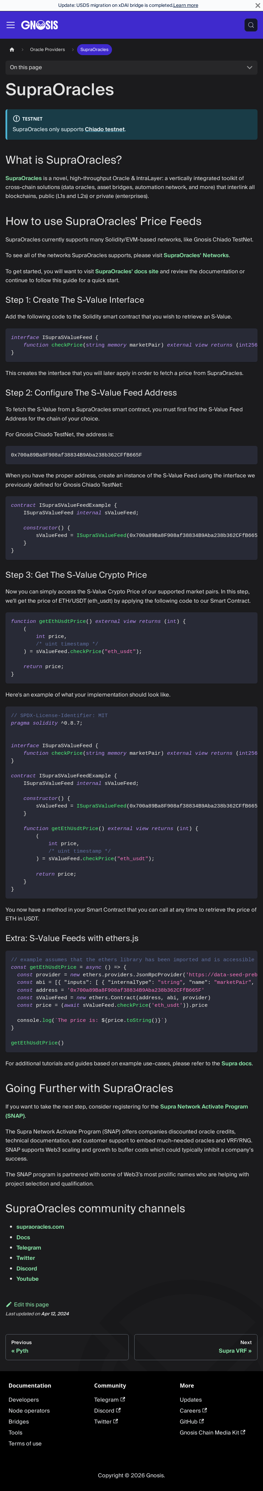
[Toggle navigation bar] (10, 25)
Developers (24, 1400)
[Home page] (11, 49)
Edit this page (27, 1305)
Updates (191, 1400)
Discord (26, 1269)
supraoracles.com (40, 1227)
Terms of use (25, 1444)
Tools (15, 1433)
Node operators (29, 1411)
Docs (23, 1237)
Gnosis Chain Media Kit (212, 1433)
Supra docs (237, 1063)
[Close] (258, 5)
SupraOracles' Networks (196, 255)
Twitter (25, 1258)
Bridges (19, 1422)
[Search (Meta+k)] (251, 25)
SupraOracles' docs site (127, 271)
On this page (26, 67)
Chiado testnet (105, 129)
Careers (193, 1411)
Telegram (28, 1248)
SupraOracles (23, 178)
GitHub (192, 1422)
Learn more (185, 5)
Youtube (27, 1279)
